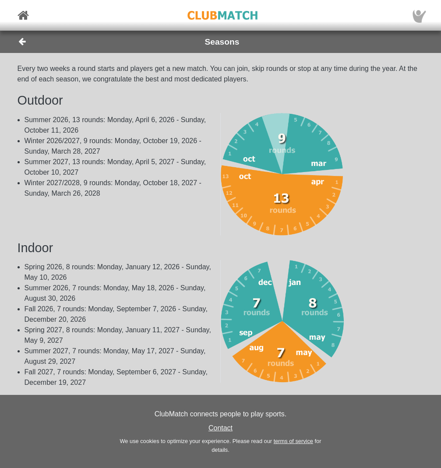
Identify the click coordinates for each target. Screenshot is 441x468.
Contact (220, 428)
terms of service (293, 441)
